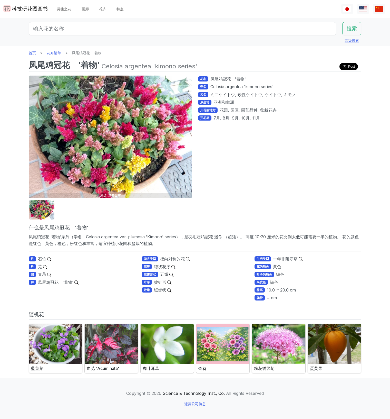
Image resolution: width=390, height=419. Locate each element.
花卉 (102, 9)
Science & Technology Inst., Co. (194, 393)
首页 (32, 53)
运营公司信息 (195, 404)
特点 (120, 9)
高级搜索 (352, 40)
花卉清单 (54, 53)
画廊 (85, 9)
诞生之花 (64, 9)
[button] (41, 210)
